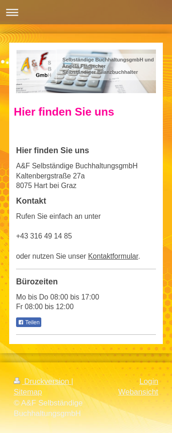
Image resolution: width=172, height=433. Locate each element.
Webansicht (138, 392)
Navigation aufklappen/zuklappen (86, 12)
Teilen (28, 322)
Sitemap (28, 392)
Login (148, 381)
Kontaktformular (113, 256)
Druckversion (42, 381)
